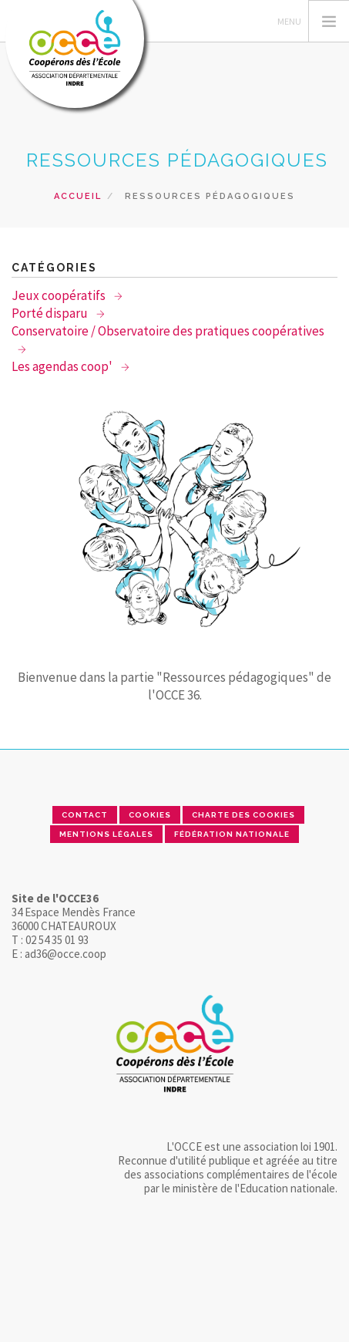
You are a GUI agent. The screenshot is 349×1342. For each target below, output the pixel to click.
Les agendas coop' (63, 366)
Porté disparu (51, 313)
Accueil (78, 196)
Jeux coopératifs (60, 295)
